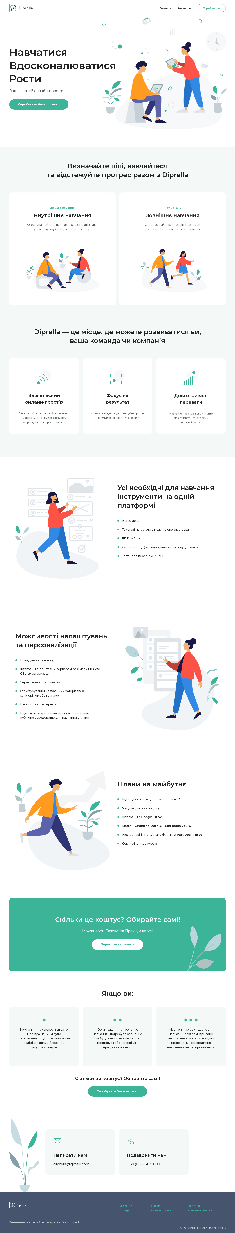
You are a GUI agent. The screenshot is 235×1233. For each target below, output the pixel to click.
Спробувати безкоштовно (39, 104)
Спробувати (211, 8)
